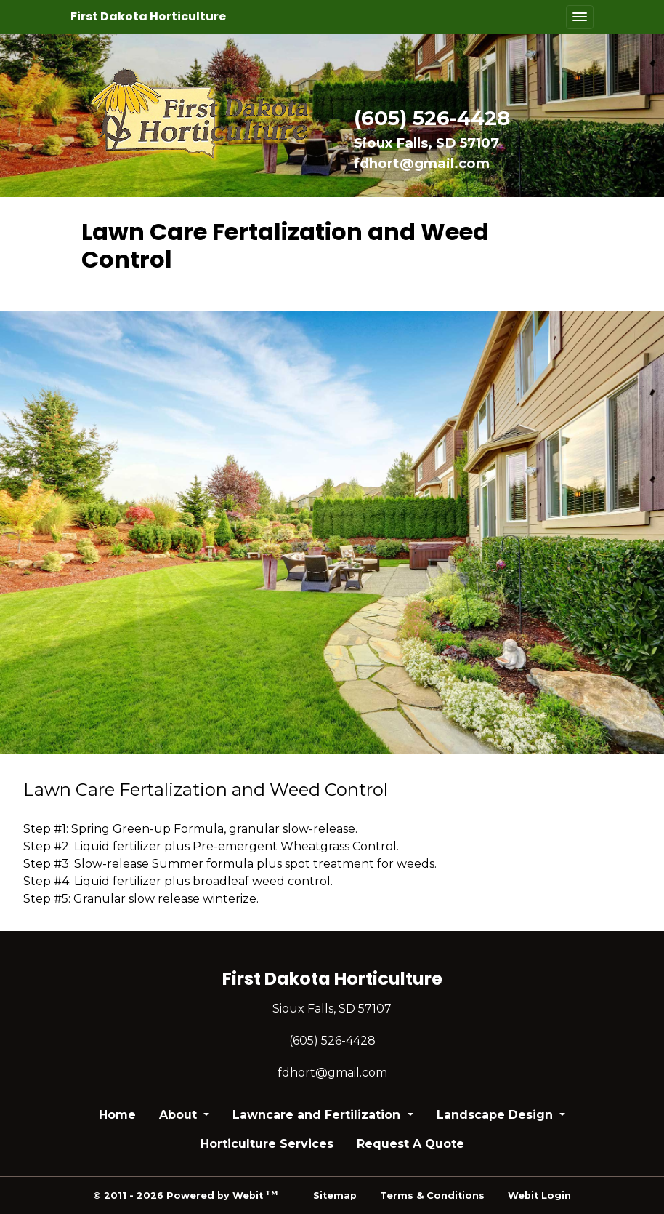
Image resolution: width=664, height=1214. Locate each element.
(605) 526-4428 (432, 117)
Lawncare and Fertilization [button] (318, 1115)
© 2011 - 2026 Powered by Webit (185, 1195)
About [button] (180, 1115)
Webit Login (539, 1195)
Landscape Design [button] (496, 1115)
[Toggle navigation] (580, 17)
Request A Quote (410, 1144)
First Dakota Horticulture (148, 16)
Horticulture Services (267, 1144)
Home (117, 1115)
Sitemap (335, 1195)
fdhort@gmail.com (422, 163)
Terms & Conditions (432, 1195)
